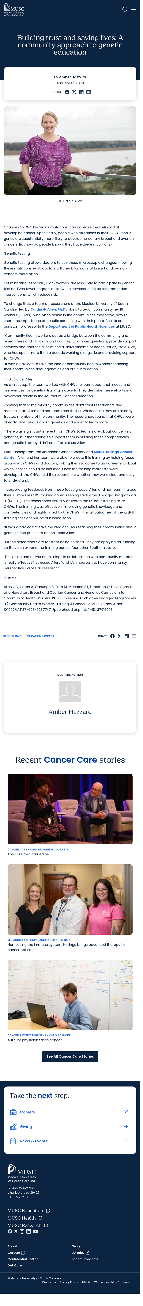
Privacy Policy (69, 1282)
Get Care (15, 1265)
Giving (76, 1246)
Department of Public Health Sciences (81, 326)
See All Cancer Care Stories (70, 1056)
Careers (16, 1252)
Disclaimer (49, 1282)
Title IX (86, 1282)
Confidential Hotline (23, 1259)
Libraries (81, 1252)
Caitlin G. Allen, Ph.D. (48, 309)
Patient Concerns (85, 1259)
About (12, 1246)
